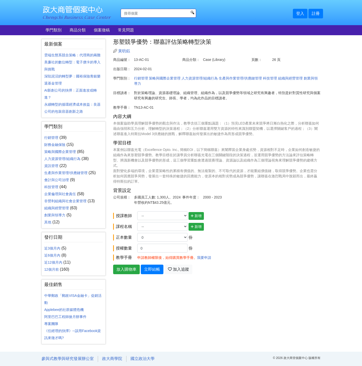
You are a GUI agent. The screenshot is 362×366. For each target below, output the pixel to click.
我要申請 (204, 258)
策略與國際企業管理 (60, 152)
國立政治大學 (142, 358)
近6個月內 (52, 255)
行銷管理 (51, 138)
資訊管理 (51, 166)
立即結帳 (152, 269)
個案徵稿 (102, 30)
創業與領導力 (54, 215)
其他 (47, 222)
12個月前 (51, 269)
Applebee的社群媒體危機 (64, 310)
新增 (196, 216)
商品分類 (78, 30)
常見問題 (126, 30)
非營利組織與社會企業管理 (65, 201)
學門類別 (54, 30)
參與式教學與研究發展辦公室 (67, 358)
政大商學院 (112, 358)
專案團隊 (51, 324)
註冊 (316, 13)
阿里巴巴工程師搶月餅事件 (65, 317)
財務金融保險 (54, 145)
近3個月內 (52, 248)
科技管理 (51, 187)
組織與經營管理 (56, 208)
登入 (300, 13)
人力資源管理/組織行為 (62, 159)
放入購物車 (126, 269)
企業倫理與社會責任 (60, 194)
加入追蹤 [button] (178, 269)
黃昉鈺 (124, 51)
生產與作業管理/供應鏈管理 (65, 173)
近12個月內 (53, 262)
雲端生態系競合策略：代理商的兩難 (72, 55)
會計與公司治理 (56, 180)
